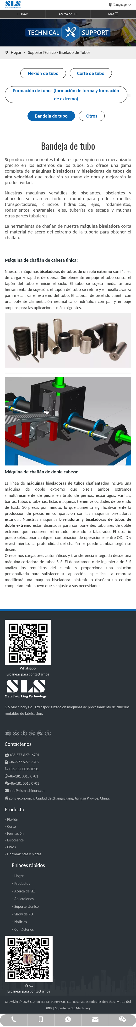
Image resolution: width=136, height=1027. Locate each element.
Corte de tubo (90, 73)
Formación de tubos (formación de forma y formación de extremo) (66, 95)
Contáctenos (24, 929)
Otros (91, 116)
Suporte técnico (26, 906)
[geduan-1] (68, 372)
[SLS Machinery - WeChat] (29, 959)
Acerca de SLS (68, 14)
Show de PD (23, 914)
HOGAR (22, 14)
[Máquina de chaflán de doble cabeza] (68, 421)
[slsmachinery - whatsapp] (28, 642)
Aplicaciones (24, 898)
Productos (22, 883)
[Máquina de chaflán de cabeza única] (68, 340)
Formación (15, 833)
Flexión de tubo (43, 73)
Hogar (19, 876)
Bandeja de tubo (51, 116)
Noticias (20, 921)
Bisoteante (15, 840)
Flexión (12, 819)
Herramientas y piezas (24, 854)
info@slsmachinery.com (28, 790)
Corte (11, 826)
